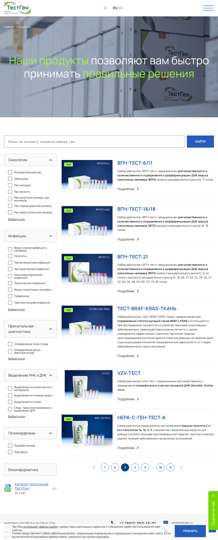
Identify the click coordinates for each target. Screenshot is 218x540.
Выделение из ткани (24, 402)
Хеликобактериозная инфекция (25, 276)
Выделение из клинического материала (30, 388)
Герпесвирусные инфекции (29, 262)
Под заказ (17, 452)
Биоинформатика (23, 469)
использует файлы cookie (40, 526)
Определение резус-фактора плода (25, 351)
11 (170, 467)
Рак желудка (19, 185)
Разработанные (21, 446)
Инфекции (17, 235)
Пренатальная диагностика (21, 329)
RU (115, 8)
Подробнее (128, 189)
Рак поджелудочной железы (29, 206)
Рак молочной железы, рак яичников (28, 199)
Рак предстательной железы (30, 212)
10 (160, 467)
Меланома (18, 179)
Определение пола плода (28, 344)
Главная (9, 27)
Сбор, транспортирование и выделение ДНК (30, 409)
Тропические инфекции (26, 283)
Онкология (17, 159)
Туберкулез (18, 296)
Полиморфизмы (21, 433)
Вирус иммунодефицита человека (27, 249)
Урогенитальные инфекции (29, 303)
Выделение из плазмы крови (30, 395)
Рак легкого (19, 192)
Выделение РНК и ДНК (27, 375)
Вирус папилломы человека (29, 290)
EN (121, 8)
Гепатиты (17, 256)
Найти (200, 141)
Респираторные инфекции (28, 269)
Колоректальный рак (24, 172)
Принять (190, 531)
